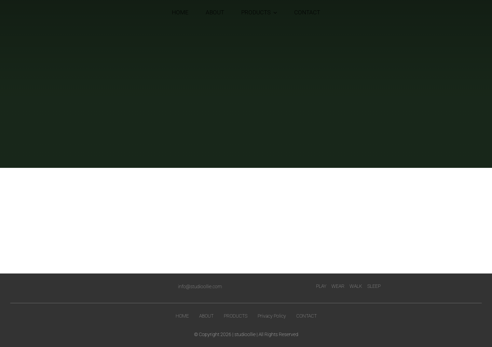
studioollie (245, 334)
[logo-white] (98, 284)
